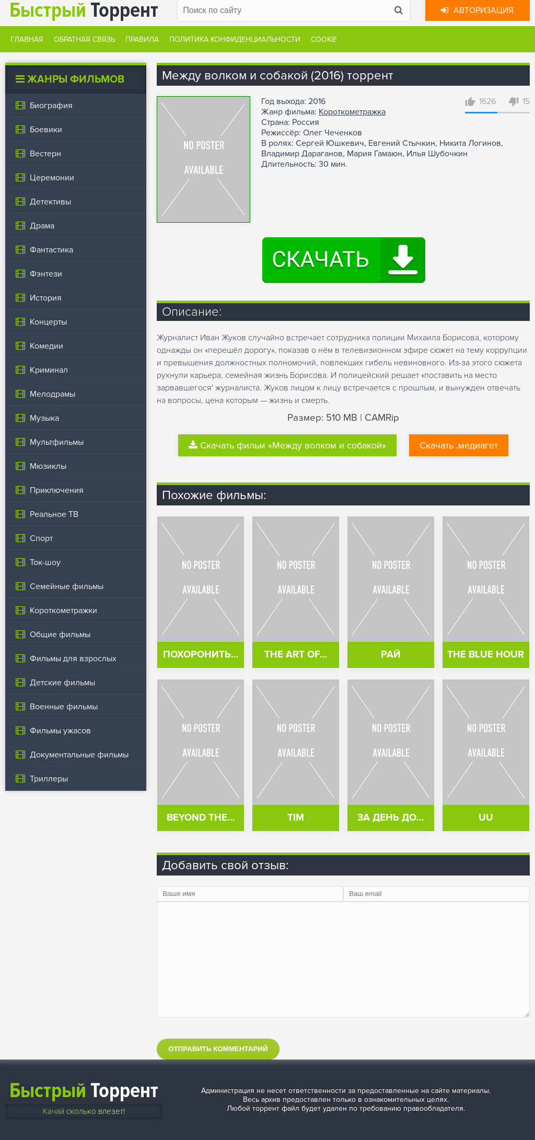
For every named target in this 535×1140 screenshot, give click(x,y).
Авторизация (477, 10)
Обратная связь (84, 39)
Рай (391, 655)
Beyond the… (201, 818)
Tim (295, 818)
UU (486, 818)
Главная (26, 39)
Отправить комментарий (218, 1049)
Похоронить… (200, 655)
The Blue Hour (485, 655)
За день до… (390, 818)
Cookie (324, 39)
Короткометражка (352, 112)
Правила (142, 39)
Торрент (83, 1090)
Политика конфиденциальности (234, 39)
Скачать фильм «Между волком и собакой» (287, 445)
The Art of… (295, 655)
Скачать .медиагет (459, 445)
